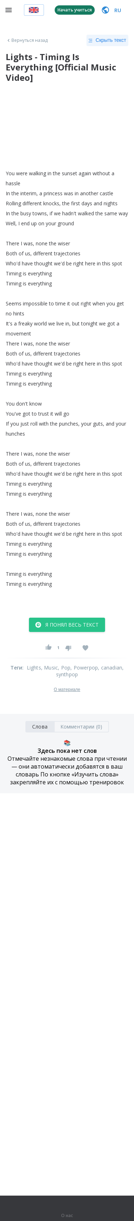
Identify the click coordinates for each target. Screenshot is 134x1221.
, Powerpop (84, 667)
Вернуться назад (27, 40)
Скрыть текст (107, 40)
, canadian (110, 667)
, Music (49, 667)
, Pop (64, 667)
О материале (67, 689)
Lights (34, 667)
